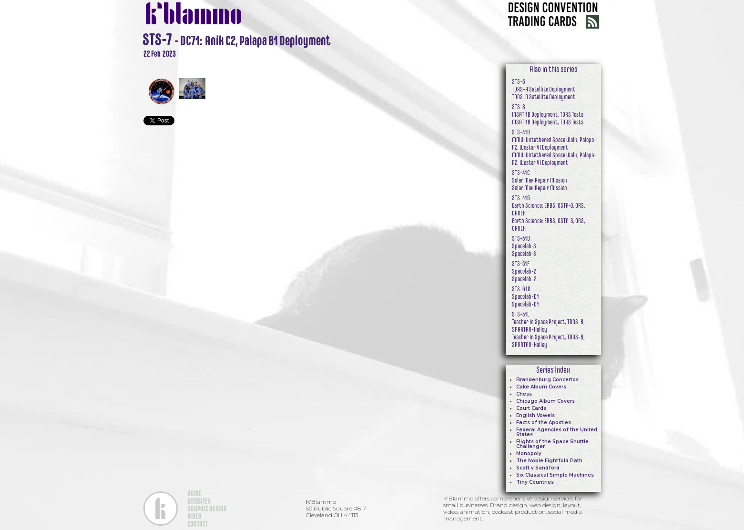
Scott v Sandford (538, 468)
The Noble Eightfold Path (549, 461)
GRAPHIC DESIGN (207, 508)
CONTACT (197, 524)
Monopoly (528, 453)
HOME (194, 493)
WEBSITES (199, 501)
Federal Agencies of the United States (556, 432)
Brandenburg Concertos (547, 380)
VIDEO (194, 516)
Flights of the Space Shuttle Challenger (552, 443)
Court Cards (531, 408)
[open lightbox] (305, 64)
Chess (524, 394)
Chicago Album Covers (545, 401)
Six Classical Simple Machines (555, 475)
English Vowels (535, 415)
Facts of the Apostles (543, 422)
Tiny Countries (535, 482)
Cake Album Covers (541, 387)
